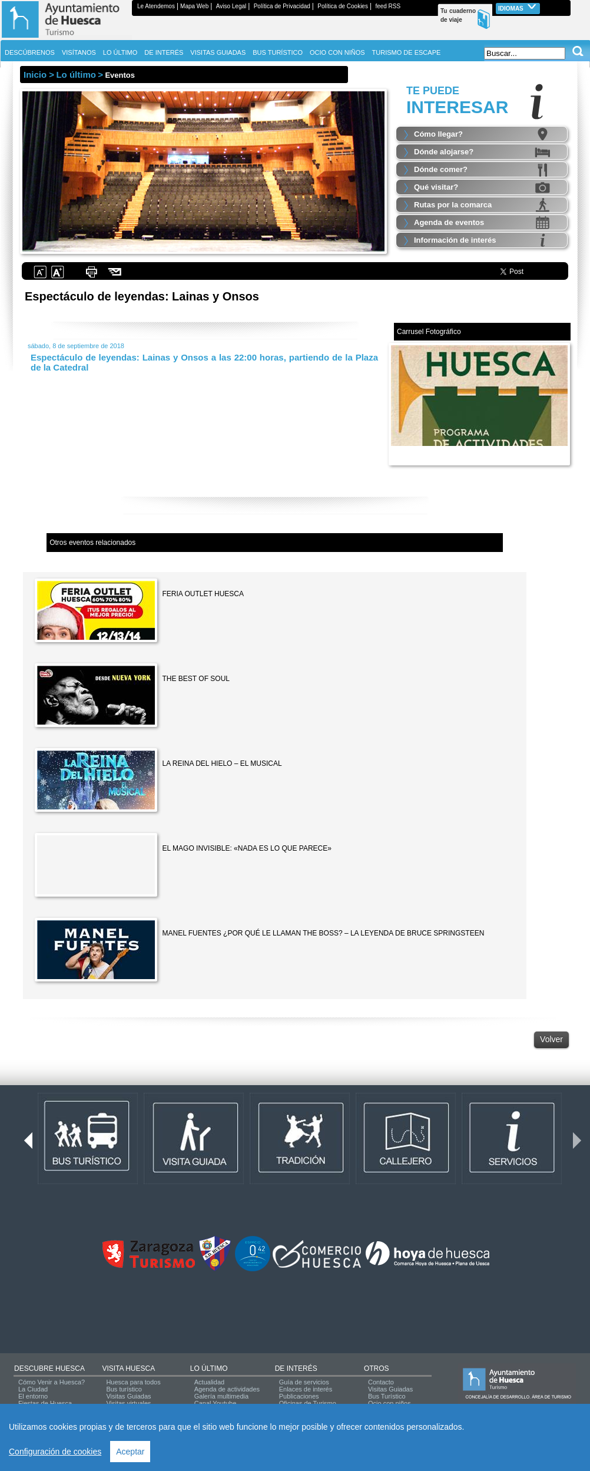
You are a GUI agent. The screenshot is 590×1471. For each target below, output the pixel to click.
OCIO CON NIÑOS (337, 52)
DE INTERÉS (296, 1368)
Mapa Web (194, 6)
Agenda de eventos (449, 222)
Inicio (35, 75)
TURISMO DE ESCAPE (406, 52)
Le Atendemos (156, 6)
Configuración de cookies (55, 1451)
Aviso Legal (231, 6)
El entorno (33, 1396)
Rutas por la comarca (453, 204)
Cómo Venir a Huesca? (51, 1382)
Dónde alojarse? (443, 151)
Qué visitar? (436, 187)
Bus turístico (124, 1389)
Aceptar (130, 1451)
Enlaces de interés (306, 1389)
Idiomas (518, 7)
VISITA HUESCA (128, 1368)
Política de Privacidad (282, 6)
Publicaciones (299, 1396)
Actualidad (209, 1382)
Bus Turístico (387, 1396)
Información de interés (455, 240)
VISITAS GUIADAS (218, 52)
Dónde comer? (441, 169)
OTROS (376, 1368)
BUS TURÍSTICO (278, 52)
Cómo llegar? (438, 134)
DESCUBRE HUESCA (49, 1368)
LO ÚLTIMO (209, 1368)
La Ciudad (33, 1389)
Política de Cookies (342, 6)
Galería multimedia (221, 1396)
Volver (551, 1039)
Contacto (381, 1382)
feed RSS (387, 6)
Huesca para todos (133, 1382)
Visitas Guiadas (128, 1396)
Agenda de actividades (227, 1389)
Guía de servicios (304, 1382)
